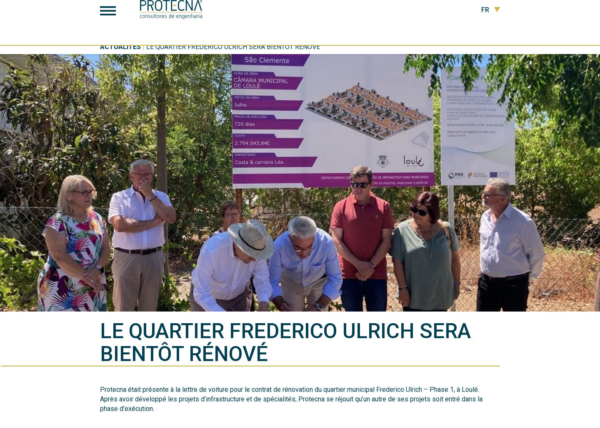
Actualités (120, 47)
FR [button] (490, 10)
